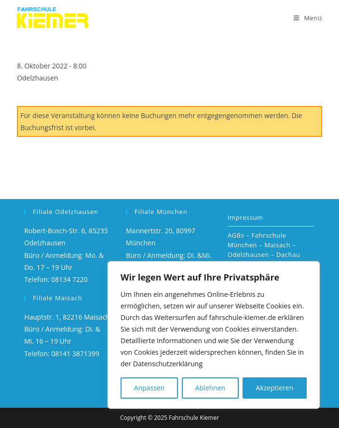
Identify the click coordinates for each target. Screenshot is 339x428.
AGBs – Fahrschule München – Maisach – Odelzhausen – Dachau (264, 245)
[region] (214, 335)
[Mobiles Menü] (308, 17)
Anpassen (149, 387)
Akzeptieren (275, 387)
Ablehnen (210, 387)
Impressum (245, 217)
